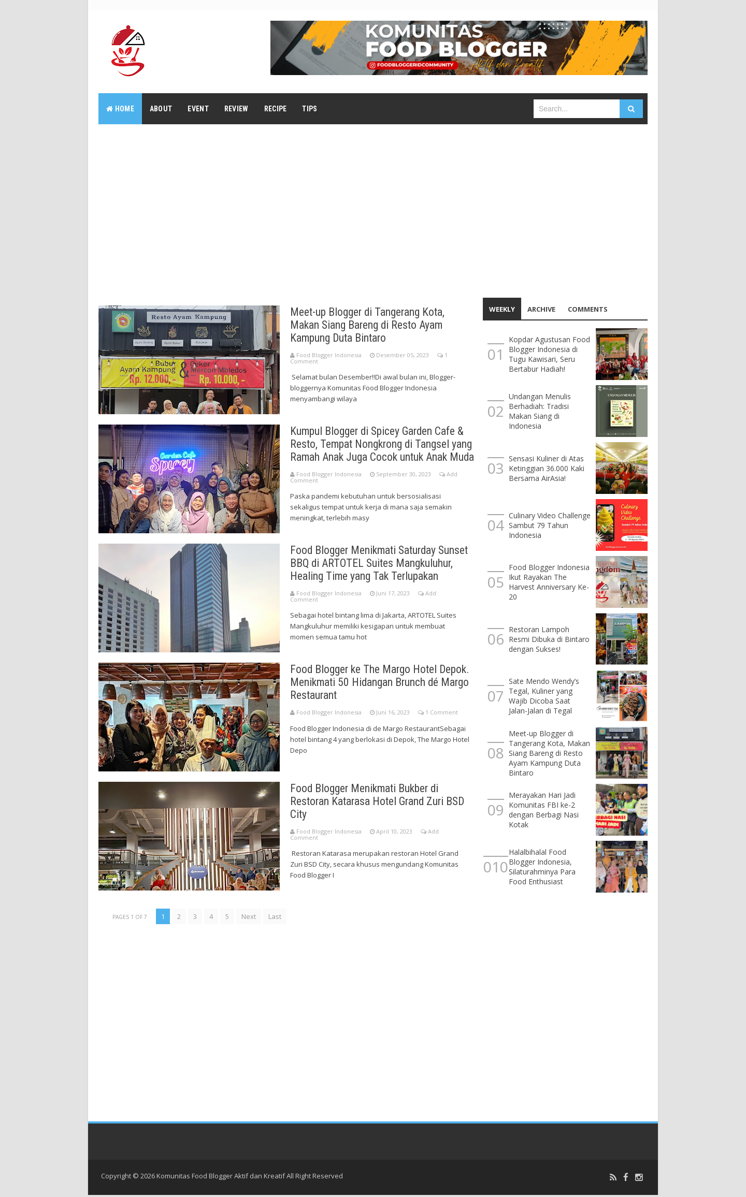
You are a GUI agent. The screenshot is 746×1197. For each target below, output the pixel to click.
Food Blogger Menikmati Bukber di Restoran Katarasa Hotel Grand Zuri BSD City (380, 803)
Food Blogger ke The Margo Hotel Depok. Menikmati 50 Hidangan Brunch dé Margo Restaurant (381, 684)
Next (248, 919)
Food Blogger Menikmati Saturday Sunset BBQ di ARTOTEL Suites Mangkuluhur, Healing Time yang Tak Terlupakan (381, 565)
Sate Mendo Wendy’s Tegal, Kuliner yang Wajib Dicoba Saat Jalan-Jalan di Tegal (544, 696)
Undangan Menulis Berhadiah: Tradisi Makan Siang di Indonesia (540, 411)
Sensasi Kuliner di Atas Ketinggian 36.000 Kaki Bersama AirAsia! (546, 468)
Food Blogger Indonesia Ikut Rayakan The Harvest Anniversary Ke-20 (549, 582)
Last (274, 919)
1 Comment (441, 715)
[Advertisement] (373, 209)
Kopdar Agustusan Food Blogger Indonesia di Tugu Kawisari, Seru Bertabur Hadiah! (549, 354)
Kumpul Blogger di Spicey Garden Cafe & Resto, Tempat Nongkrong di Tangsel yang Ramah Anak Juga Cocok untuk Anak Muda (382, 450)
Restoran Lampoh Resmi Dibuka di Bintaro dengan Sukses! (549, 639)
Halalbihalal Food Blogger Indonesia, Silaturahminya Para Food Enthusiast (542, 866)
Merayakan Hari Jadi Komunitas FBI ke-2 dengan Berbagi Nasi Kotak (544, 809)
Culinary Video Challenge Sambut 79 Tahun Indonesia (550, 525)
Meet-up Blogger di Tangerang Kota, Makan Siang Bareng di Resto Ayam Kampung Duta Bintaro (368, 324)
